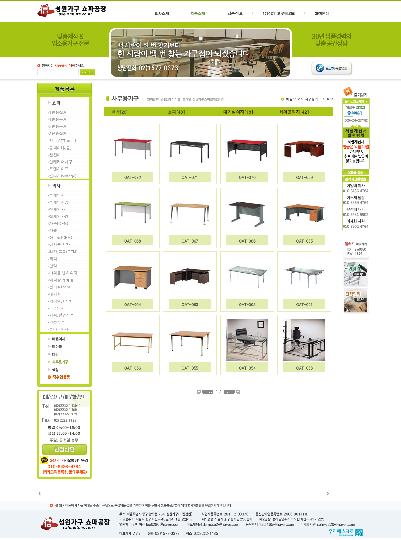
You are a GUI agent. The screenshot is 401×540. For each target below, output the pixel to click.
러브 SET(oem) (62, 140)
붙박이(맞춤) (60, 147)
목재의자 (57, 195)
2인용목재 (58, 126)
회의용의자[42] (294, 112)
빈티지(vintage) (63, 175)
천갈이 (55, 154)
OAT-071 (189, 177)
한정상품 (57, 322)
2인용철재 (58, 133)
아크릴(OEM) (60, 237)
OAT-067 (189, 241)
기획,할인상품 (61, 315)
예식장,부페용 (61, 279)
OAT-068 (132, 241)
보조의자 (57, 308)
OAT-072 (132, 177)
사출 (53, 230)
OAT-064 (132, 304)
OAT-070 (247, 177)
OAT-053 (304, 368)
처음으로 (293, 99)
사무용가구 (313, 99)
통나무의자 (59, 329)
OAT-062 (247, 304)
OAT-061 (304, 304)
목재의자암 (59, 202)
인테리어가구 (61, 161)
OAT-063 (189, 304)
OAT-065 (304, 241)
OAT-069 (304, 177)
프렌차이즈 (59, 168)
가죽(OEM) (58, 223)
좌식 (53, 258)
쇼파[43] (176, 112)
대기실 (55, 293)
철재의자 (57, 209)
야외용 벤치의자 (63, 272)
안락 (53, 265)
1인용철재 (58, 112)
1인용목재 (58, 119)
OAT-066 (247, 241)
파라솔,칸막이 (61, 301)
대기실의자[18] (238, 112)
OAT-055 (189, 368)
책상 (329, 99)
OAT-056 (132, 368)
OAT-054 (247, 368)
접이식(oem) (60, 286)
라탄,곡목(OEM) (63, 251)
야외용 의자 (59, 244)
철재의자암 (59, 216)
